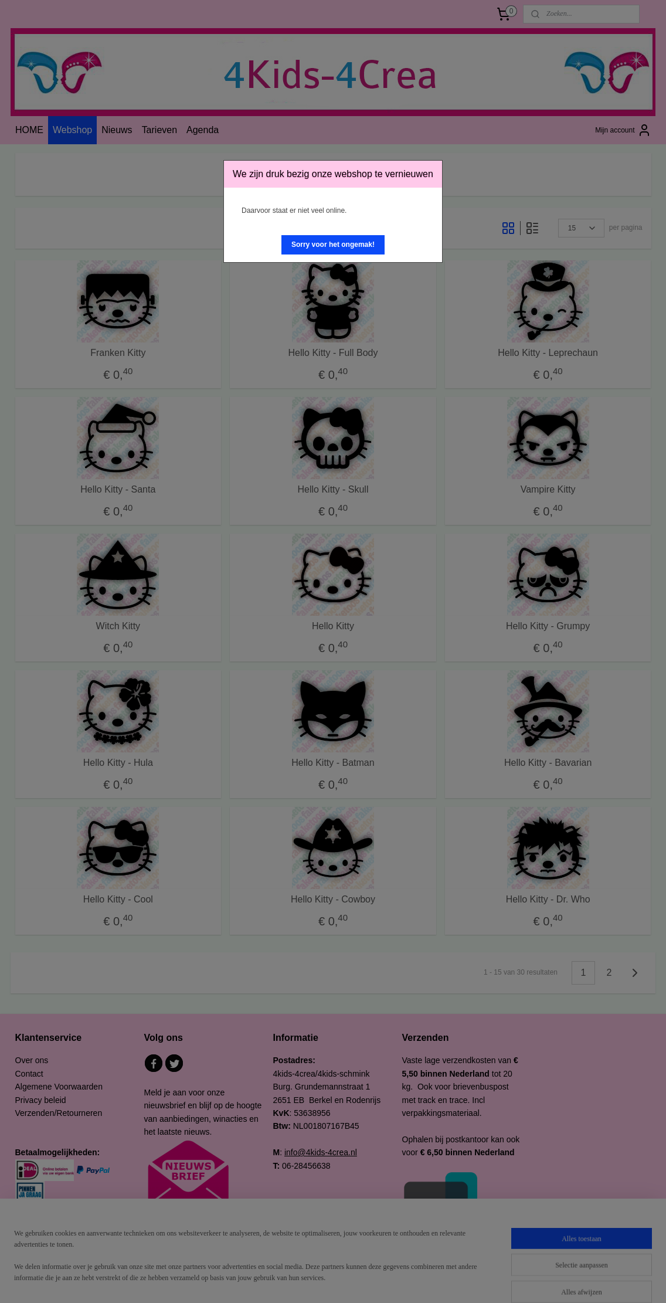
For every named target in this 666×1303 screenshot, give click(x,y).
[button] (333, 245)
